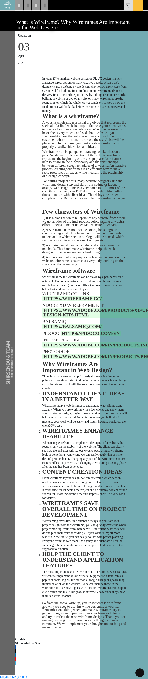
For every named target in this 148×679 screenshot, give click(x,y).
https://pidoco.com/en (91, 333)
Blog (7, 5)
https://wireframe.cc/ (72, 298)
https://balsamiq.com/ (72, 326)
